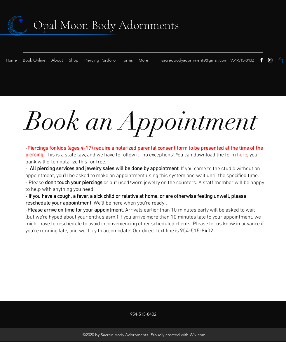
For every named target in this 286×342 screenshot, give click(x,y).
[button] (280, 60)
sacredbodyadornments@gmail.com (194, 60)
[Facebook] (261, 60)
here (242, 155)
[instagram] (270, 60)
